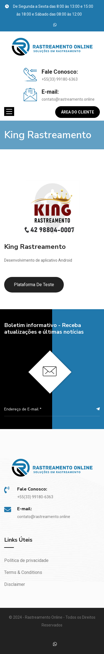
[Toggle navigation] (9, 111)
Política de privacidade (26, 560)
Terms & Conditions (23, 572)
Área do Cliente (77, 112)
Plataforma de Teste (34, 284)
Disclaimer (14, 584)
